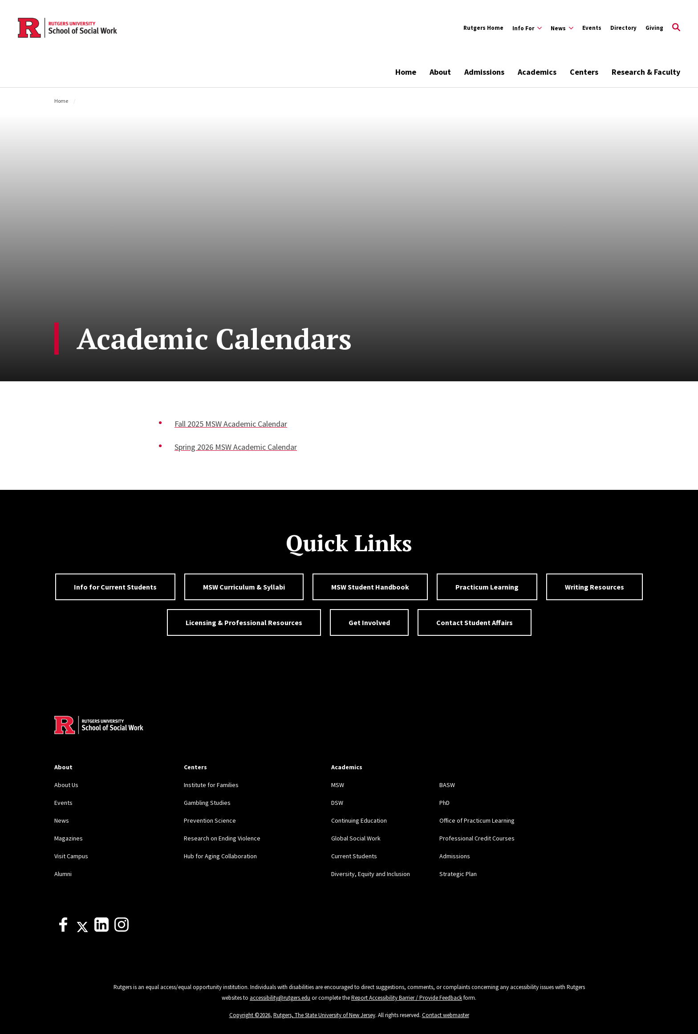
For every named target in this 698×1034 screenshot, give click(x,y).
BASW (447, 785)
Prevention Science (210, 820)
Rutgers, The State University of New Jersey (324, 1015)
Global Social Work (356, 838)
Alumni (63, 874)
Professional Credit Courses (477, 838)
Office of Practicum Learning (477, 820)
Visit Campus (71, 856)
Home (405, 72)
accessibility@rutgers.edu (280, 998)
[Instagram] (121, 929)
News (61, 820)
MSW (337, 785)
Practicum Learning (487, 586)
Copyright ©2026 (249, 1015)
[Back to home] (98, 726)
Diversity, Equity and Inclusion (370, 874)
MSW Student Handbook (370, 586)
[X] (82, 929)
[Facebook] (63, 929)
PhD (444, 803)
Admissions (484, 72)
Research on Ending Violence (222, 838)
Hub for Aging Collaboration (220, 856)
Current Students (354, 856)
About (440, 72)
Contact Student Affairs (474, 622)
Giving (654, 28)
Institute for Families (211, 785)
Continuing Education (359, 820)
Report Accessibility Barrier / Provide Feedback (406, 998)
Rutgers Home (483, 28)
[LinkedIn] (101, 929)
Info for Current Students (115, 586)
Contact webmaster (445, 1015)
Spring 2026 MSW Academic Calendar (235, 447)
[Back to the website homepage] (67, 28)
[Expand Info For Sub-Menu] (527, 28)
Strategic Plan (458, 874)
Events (591, 28)
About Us (66, 785)
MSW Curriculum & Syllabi (244, 586)
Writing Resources (594, 586)
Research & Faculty (646, 72)
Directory (623, 28)
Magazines (68, 838)
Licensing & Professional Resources (244, 622)
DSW (337, 803)
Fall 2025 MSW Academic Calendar (230, 424)
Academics (537, 72)
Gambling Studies (207, 803)
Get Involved (369, 622)
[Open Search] (676, 28)
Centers (584, 72)
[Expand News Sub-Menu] (562, 28)
